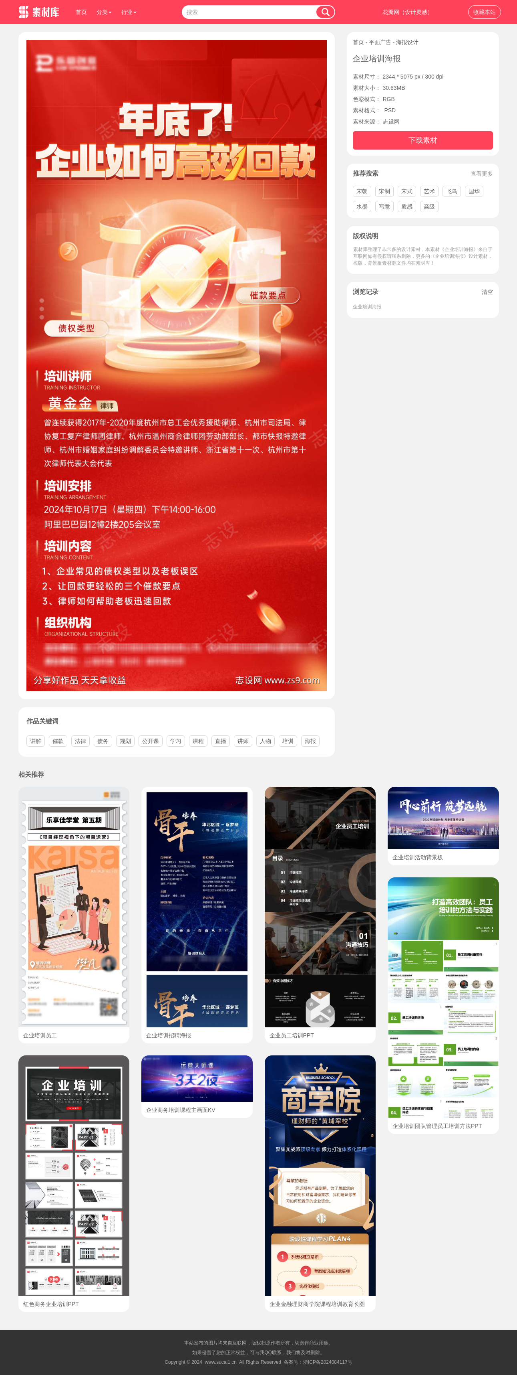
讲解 (35, 741)
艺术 (429, 191)
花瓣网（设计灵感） (407, 12)
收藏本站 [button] (484, 12)
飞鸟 (451, 191)
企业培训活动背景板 (417, 857)
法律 (80, 741)
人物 (265, 741)
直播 (220, 741)
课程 (198, 741)
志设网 (391, 121)
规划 (125, 741)
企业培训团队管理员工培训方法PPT (437, 1126)
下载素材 (422, 140)
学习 (175, 741)
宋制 (384, 191)
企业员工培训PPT (292, 1035)
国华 (474, 191)
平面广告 (380, 42)
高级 (429, 206)
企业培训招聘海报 (168, 1035)
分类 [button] (104, 12)
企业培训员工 (40, 1035)
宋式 (406, 191)
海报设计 (407, 42)
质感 (406, 206)
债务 (103, 741)
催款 (58, 741)
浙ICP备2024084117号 (327, 1362)
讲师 (243, 741)
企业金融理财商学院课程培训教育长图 (317, 1304)
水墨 (362, 206)
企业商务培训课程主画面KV (180, 1110)
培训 (288, 741)
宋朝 (362, 191)
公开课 (150, 741)
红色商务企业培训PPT (51, 1304)
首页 (81, 12)
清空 (487, 292)
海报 (310, 741)
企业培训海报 (367, 307)
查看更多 (482, 173)
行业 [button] (129, 12)
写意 (384, 206)
